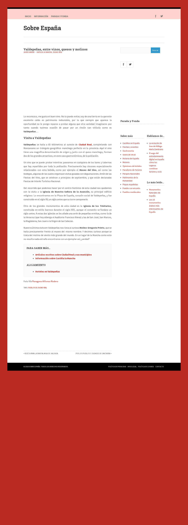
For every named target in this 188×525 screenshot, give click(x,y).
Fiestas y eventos (130, 147)
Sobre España (42, 28)
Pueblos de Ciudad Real (37, 288)
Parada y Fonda (130, 121)
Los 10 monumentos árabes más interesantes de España (156, 205)
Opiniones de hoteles (132, 166)
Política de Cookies (146, 367)
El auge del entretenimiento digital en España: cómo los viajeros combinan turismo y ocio (156, 162)
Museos (126, 162)
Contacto (159, 367)
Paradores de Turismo (132, 170)
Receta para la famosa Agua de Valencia (41, 353)
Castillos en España (131, 143)
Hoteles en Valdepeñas (47, 271)
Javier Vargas (29, 52)
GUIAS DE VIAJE (129, 154)
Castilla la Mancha (44, 52)
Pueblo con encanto (131, 188)
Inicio (28, 16)
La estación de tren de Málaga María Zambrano (156, 146)
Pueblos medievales (132, 192)
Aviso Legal (132, 367)
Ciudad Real (57, 52)
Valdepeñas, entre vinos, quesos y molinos (56, 49)
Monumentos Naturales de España (155, 192)
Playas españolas (130, 184)
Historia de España (131, 158)
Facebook (156, 16)
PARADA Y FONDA (59, 16)
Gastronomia (128, 150)
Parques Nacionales (131, 173)
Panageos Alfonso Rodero (45, 281)
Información (41, 16)
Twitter (161, 16)
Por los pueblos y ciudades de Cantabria (93, 353)
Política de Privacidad (117, 367)
